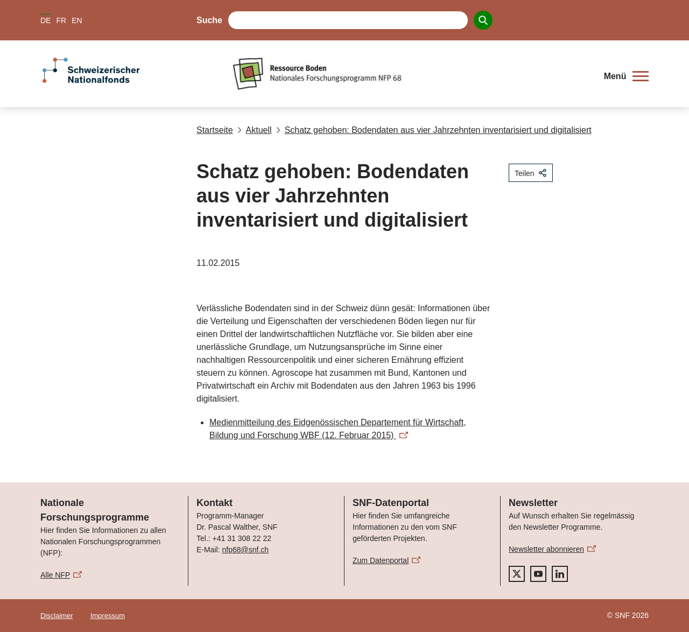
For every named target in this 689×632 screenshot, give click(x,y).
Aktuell (254, 130)
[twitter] (517, 574)
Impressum (107, 616)
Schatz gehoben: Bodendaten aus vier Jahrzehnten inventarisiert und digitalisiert (434, 130)
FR (61, 20)
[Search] (483, 20)
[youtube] (538, 574)
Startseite (214, 130)
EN (77, 20)
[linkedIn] (560, 574)
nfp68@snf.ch (245, 549)
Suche (209, 20)
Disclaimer (56, 616)
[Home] (411, 74)
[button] (626, 76)
